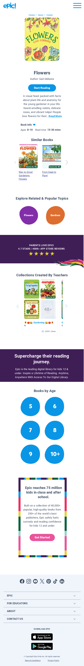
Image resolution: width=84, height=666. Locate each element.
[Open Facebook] (22, 581)
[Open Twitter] (42, 581)
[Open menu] (77, 6)
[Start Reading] (42, 87)
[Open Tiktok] (55, 581)
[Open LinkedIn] (62, 581)
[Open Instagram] (28, 581)
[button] (39, 306)
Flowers (32, 15)
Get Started (42, 537)
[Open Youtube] (35, 581)
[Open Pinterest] (48, 581)
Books (40, 15)
